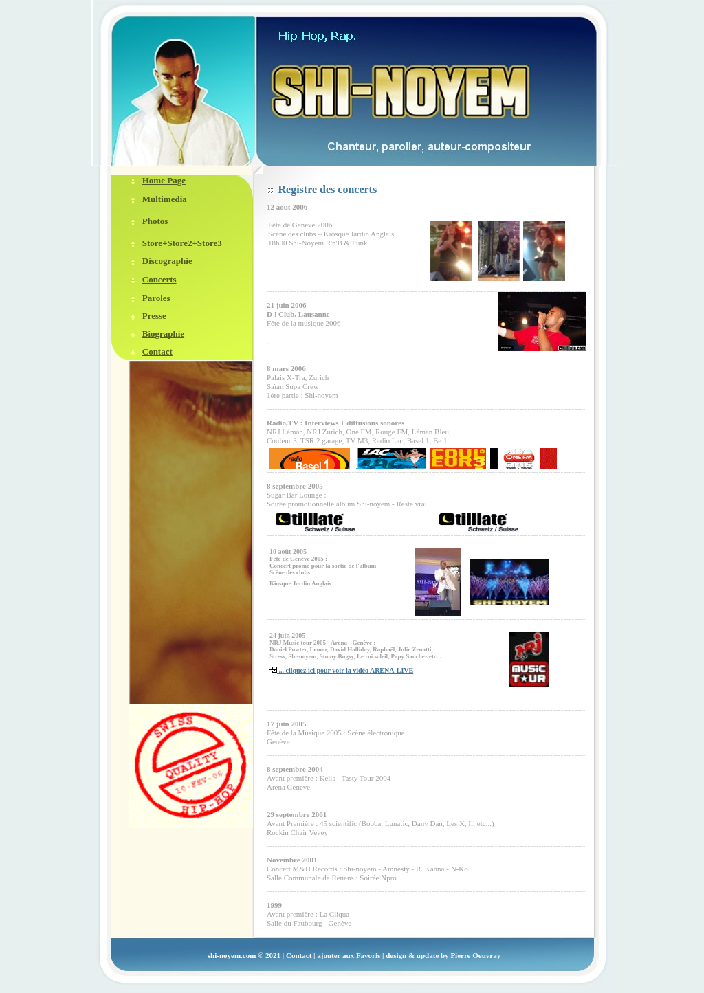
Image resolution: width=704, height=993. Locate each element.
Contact (157, 351)
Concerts (159, 279)
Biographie (163, 333)
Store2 (180, 243)
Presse (154, 316)
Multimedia (164, 199)
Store (152, 243)
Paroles (156, 298)
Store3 (209, 243)
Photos (155, 221)
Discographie (167, 261)
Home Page (164, 180)
